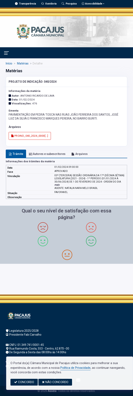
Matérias (22, 63)
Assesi (52, 391)
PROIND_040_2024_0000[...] (29, 135)
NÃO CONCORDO (55, 382)
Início (9, 63)
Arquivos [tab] (79, 154)
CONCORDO (24, 382)
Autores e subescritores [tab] (47, 154)
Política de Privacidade (75, 368)
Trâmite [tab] (16, 154)
